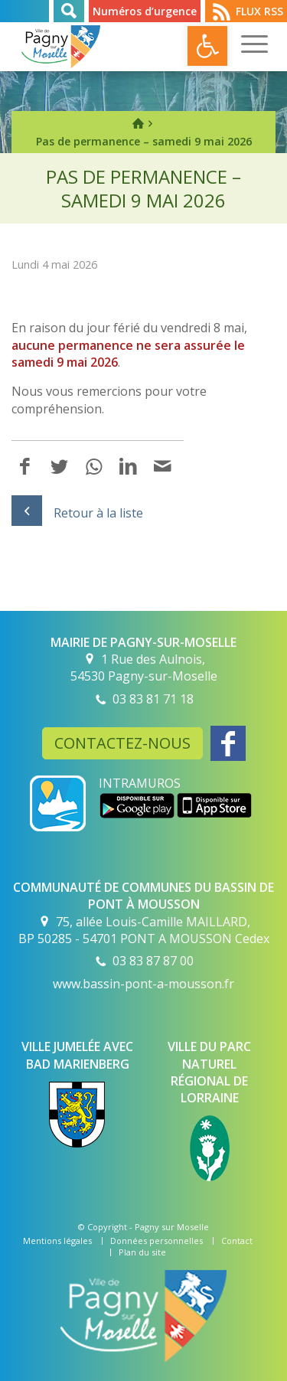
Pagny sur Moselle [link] (172, 1226)
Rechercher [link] (69, 11)
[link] (207, 46)
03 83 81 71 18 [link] (153, 698)
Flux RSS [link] (259, 11)
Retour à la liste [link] (77, 512)
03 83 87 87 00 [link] (153, 960)
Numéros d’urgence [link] (145, 11)
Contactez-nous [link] (122, 743)
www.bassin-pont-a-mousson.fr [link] (143, 983)
